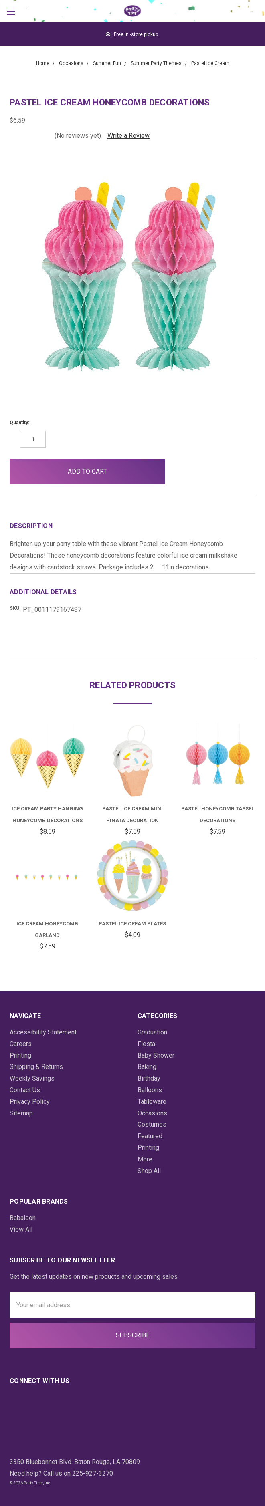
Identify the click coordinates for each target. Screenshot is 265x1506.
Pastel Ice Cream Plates (132, 924)
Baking (147, 1067)
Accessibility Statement (43, 1032)
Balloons (150, 1090)
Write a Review (128, 135)
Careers (21, 1044)
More (145, 1159)
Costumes (152, 1124)
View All (21, 1229)
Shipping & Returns (36, 1067)
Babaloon (23, 1218)
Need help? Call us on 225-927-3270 (61, 1473)
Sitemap (21, 1113)
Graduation (152, 1032)
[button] (184, 471)
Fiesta (146, 1044)
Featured (150, 1136)
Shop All (149, 1171)
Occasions (152, 1113)
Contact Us (25, 1090)
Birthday (149, 1078)
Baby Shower (156, 1055)
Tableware (152, 1101)
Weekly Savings (32, 1078)
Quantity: (19, 422)
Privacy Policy (30, 1101)
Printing (20, 1055)
